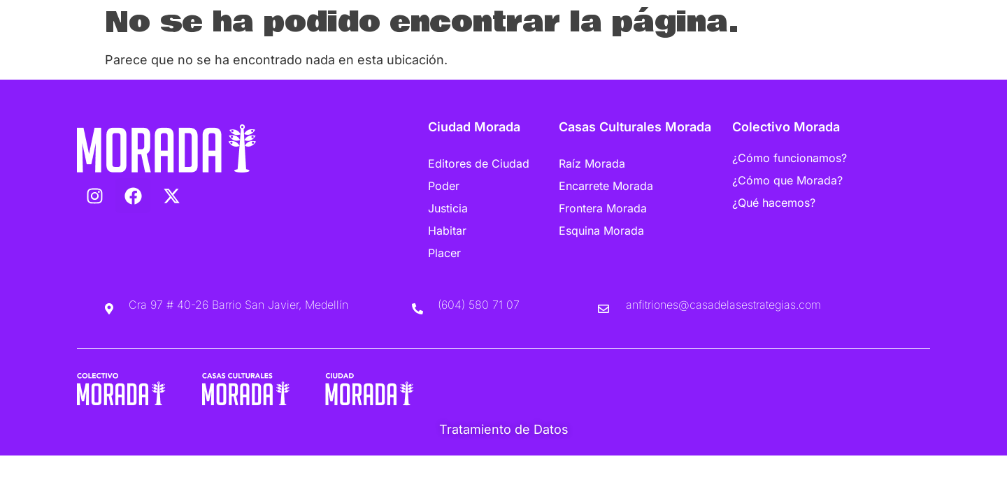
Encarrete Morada (606, 186)
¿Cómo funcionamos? (789, 158)
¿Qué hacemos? (773, 203)
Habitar (447, 231)
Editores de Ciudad (478, 163)
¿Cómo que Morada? (787, 180)
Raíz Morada (592, 163)
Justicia (448, 208)
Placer (444, 253)
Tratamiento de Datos (504, 429)
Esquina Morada (601, 231)
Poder (443, 186)
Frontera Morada (603, 208)
